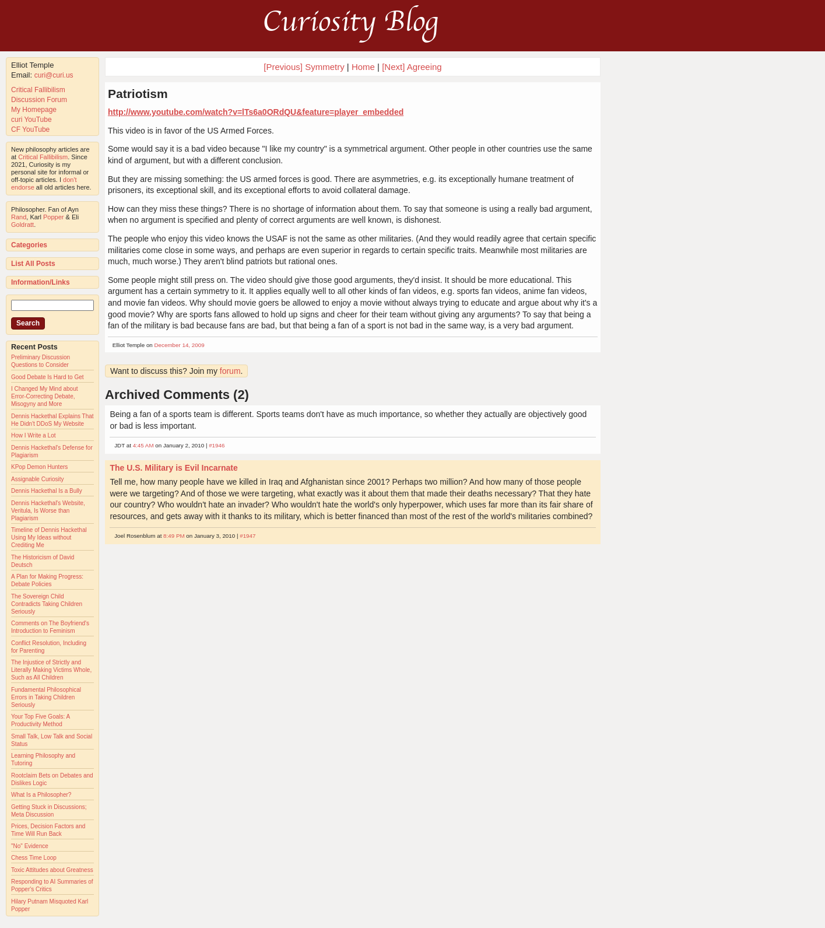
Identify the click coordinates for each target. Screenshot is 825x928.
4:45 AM (143, 445)
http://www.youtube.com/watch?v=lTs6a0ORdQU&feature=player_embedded (255, 112)
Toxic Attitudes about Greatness (52, 870)
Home (363, 67)
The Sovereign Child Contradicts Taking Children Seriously (46, 604)
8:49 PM (174, 536)
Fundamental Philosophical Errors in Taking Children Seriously (46, 697)
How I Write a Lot (33, 435)
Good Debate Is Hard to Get (47, 377)
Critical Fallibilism (38, 90)
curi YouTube (31, 119)
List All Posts (33, 264)
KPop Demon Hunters (39, 467)
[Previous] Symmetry (304, 67)
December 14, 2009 (180, 345)
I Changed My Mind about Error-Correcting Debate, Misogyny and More (44, 396)
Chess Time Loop (34, 858)
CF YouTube (30, 129)
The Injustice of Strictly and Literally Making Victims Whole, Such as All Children (51, 670)
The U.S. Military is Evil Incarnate (173, 467)
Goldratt (22, 224)
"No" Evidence (29, 846)
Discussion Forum (39, 100)
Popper (53, 216)
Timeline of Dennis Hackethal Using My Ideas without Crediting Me (49, 537)
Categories (29, 245)
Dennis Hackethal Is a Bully (46, 491)
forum (230, 371)
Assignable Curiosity (37, 479)
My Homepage (34, 110)
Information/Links (40, 282)
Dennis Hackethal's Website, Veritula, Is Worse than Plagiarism (48, 510)
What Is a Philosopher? (41, 795)
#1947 (247, 536)
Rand (18, 216)
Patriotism (138, 93)
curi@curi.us (53, 75)
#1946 (216, 445)
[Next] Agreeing (412, 67)
